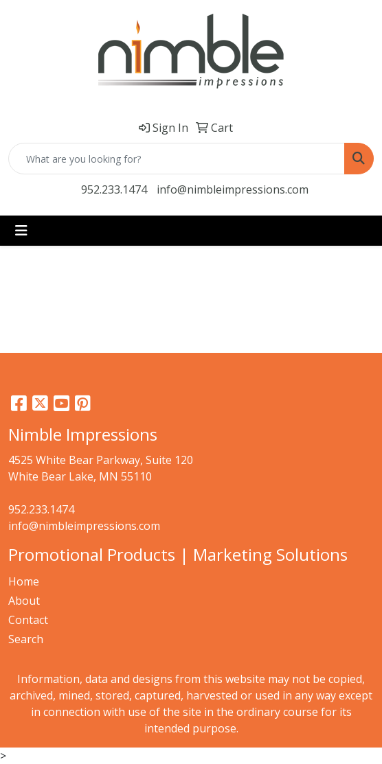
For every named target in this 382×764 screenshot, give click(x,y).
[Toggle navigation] (21, 230)
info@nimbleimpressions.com (232, 189)
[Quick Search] (176, 158)
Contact (28, 619)
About (24, 600)
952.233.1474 (114, 189)
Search (25, 639)
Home (23, 581)
